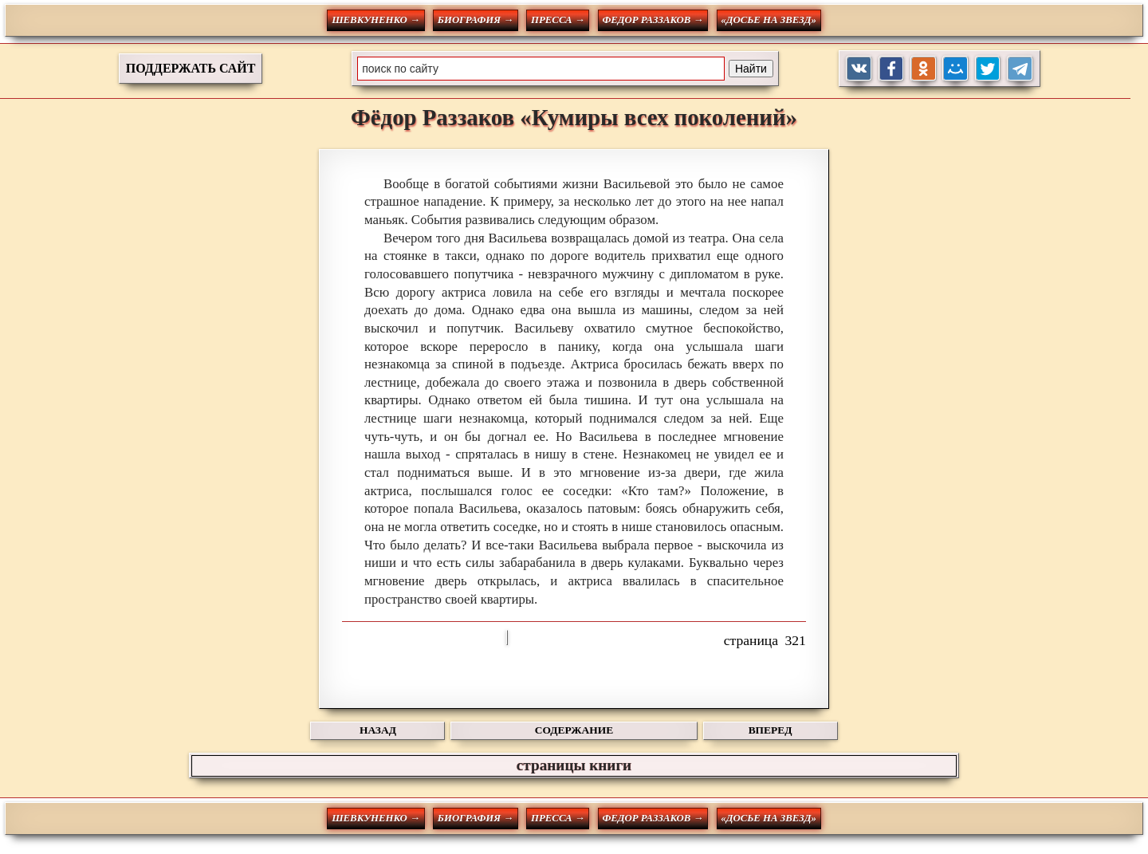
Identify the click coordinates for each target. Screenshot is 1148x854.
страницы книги (574, 765)
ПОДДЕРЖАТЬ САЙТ (191, 68)
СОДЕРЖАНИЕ (574, 730)
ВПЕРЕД (770, 730)
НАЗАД (378, 730)
